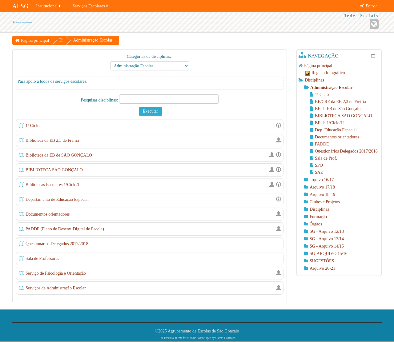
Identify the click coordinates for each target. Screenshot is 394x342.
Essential (169, 338)
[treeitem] (339, 65)
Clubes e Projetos (325, 202)
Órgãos (316, 224)
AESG (20, 6)
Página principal (318, 65)
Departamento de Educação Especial (57, 199)
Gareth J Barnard (225, 338)
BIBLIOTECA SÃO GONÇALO (54, 170)
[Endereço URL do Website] (374, 24)
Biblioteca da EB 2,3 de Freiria (52, 140)
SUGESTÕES (322, 261)
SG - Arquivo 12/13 (327, 231)
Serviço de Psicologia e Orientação (56, 273)
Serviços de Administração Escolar (56, 288)
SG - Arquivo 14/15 (327, 246)
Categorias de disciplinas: (149, 56)
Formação (318, 216)
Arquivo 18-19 (322, 194)
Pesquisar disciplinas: (100, 100)
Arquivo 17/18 (322, 187)
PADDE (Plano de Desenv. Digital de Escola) (65, 229)
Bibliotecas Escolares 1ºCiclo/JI (53, 184)
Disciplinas (314, 80)
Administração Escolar (331, 87)
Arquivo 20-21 (322, 268)
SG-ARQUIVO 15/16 (329, 253)
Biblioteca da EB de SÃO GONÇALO (59, 155)
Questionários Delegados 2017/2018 (57, 243)
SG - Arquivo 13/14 (327, 239)
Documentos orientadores (48, 214)
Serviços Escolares (90, 6)
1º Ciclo (32, 125)
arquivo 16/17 (322, 179)
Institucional (49, 6)
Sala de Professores (42, 258)
